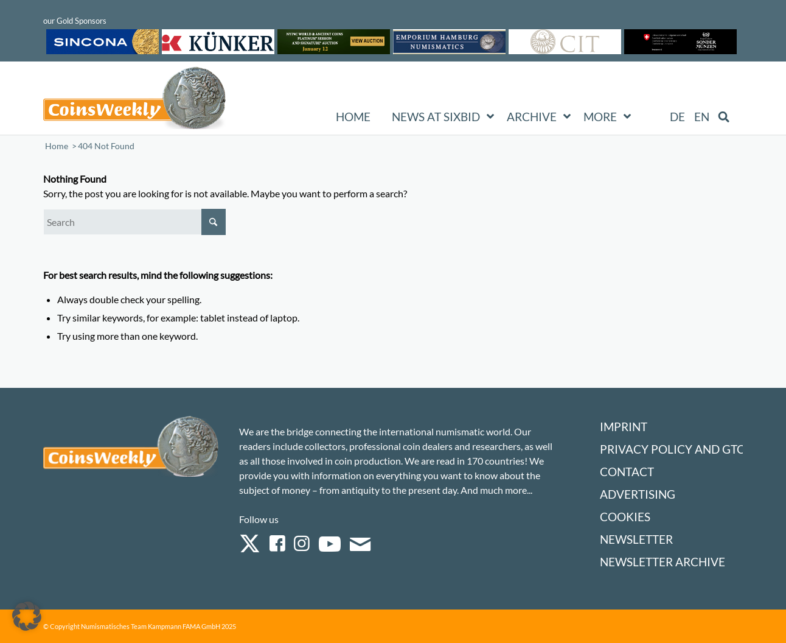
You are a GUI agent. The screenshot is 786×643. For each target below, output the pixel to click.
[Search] (134, 222)
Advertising (637, 494)
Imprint (623, 427)
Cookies (625, 517)
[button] (27, 616)
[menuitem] (677, 117)
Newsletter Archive (662, 562)
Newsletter (636, 539)
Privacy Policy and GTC (672, 449)
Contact (627, 472)
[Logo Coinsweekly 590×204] (134, 100)
